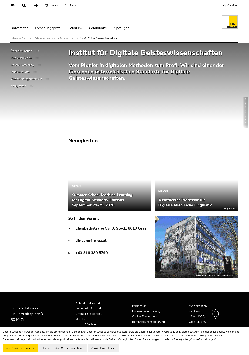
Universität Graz (18, 38)
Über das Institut (22, 51)
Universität (19, 28)
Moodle (80, 319)
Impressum (139, 306)
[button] (13, 5)
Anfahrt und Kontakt (88, 303)
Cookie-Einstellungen (146, 316)
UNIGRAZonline (85, 324)
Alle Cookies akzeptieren (20, 348)
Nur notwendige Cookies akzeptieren (63, 348)
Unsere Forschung (23, 65)
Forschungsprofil (48, 28)
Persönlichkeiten (21, 58)
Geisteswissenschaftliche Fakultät (52, 38)
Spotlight (121, 28)
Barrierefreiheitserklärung (148, 322)
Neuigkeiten (19, 86)
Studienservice (20, 72)
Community (98, 28)
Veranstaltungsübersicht (27, 79)
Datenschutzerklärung (146, 311)
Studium (75, 28)
